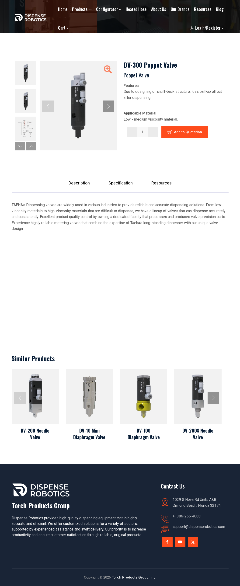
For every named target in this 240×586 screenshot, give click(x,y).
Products (80, 9)
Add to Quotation (184, 132)
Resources (202, 9)
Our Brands (180, 9)
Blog (220, 9)
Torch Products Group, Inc (134, 577)
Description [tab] (79, 182)
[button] (20, 146)
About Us (158, 9)
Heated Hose (136, 9)
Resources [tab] (161, 182)
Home (62, 9)
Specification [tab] (120, 182)
